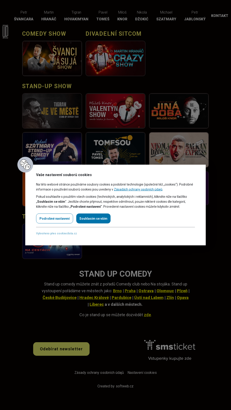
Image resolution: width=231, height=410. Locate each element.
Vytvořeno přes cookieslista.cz (56, 233)
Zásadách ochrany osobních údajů (138, 189)
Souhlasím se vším (93, 218)
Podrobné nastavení (54, 218)
